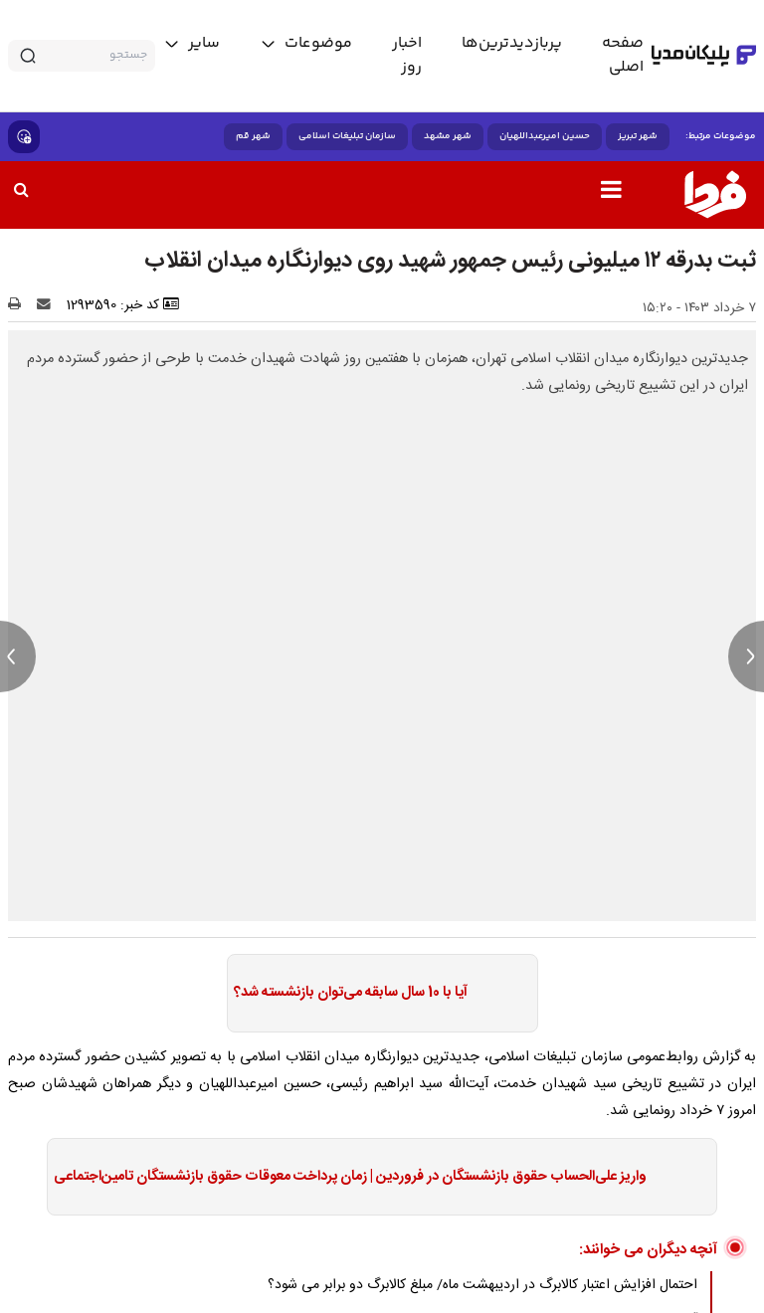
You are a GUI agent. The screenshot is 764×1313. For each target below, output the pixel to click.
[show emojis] (24, 136)
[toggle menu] (306, 44)
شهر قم (253, 136)
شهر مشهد (448, 136)
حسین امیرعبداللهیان (544, 136)
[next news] (746, 656)
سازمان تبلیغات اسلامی (347, 136)
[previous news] (18, 656)
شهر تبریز (638, 136)
